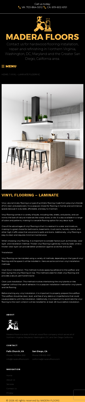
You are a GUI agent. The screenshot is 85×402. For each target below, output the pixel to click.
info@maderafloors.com (17, 359)
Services (10, 384)
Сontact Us (11, 388)
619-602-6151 (59, 7)
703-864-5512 (34, 7)
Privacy (9, 393)
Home (5, 74)
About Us (10, 380)
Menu (9, 66)
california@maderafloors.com (46, 359)
